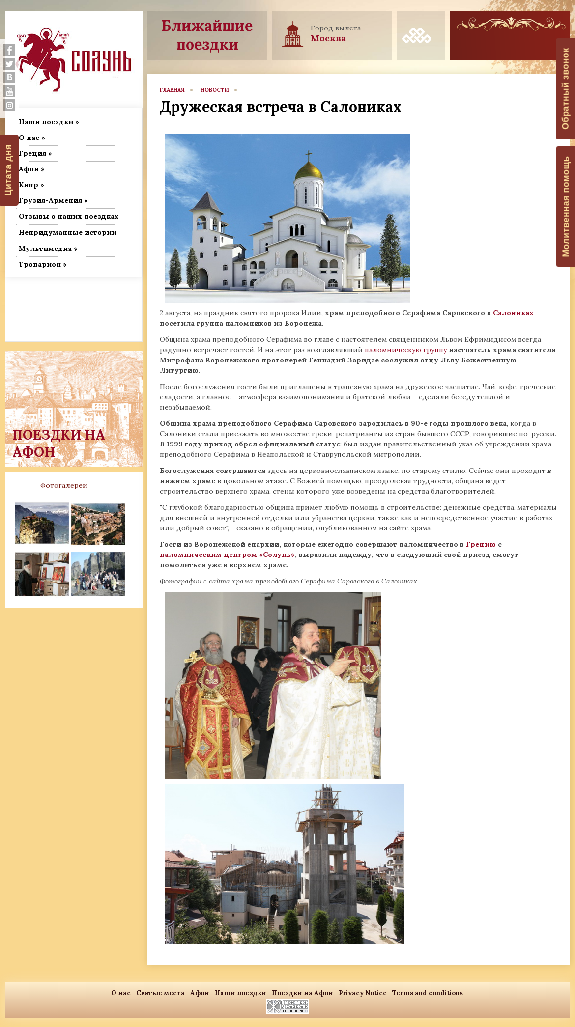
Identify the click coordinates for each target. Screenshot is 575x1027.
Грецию (482, 544)
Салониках (513, 312)
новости (215, 89)
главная (172, 89)
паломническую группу (405, 349)
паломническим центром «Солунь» (227, 554)
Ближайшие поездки (207, 35)
